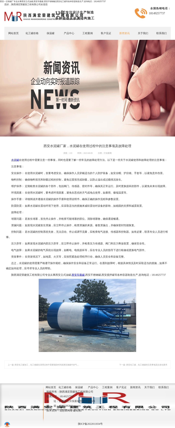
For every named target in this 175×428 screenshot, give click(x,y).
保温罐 (50, 33)
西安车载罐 (78, 274)
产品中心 (69, 33)
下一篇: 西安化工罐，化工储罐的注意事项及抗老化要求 (143, 365)
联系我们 (161, 33)
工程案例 (87, 33)
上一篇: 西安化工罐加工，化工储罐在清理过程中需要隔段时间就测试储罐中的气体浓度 (45, 365)
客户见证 (106, 33)
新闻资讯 (124, 33)
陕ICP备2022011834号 (90, 423)
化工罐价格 (32, 33)
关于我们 (143, 33)
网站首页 (13, 33)
